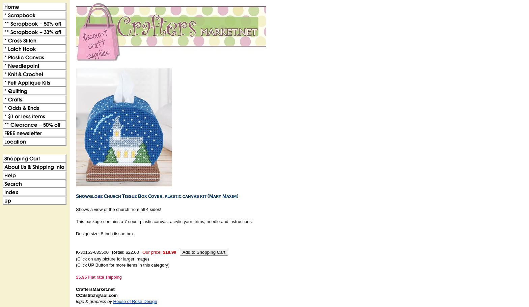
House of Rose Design (135, 301)
